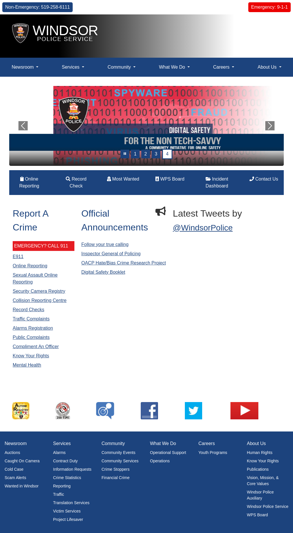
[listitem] (31, 410)
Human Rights (260, 452)
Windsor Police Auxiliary (260, 495)
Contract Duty (65, 461)
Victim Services (66, 511)
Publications (258, 469)
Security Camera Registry (39, 291)
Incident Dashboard (217, 182)
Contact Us (263, 179)
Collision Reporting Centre (40, 300)
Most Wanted (123, 179)
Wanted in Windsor (22, 486)
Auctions (12, 452)
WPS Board (169, 179)
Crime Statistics (67, 477)
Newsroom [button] (23, 67)
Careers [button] (222, 67)
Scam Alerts (15, 477)
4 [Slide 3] (167, 153)
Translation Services (71, 502)
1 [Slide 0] (135, 153)
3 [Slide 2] (156, 153)
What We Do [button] (172, 67)
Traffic (58, 494)
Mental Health (27, 365)
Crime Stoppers (115, 469)
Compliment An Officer (36, 346)
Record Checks (28, 309)
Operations (160, 461)
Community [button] (120, 67)
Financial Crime (115, 477)
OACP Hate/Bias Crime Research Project (123, 262)
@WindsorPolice (202, 227)
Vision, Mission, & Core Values (263, 480)
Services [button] (71, 67)
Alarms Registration (33, 328)
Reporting (62, 486)
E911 (18, 256)
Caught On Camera (22, 461)
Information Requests (72, 469)
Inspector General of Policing (110, 253)
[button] (275, 25)
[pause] (125, 154)
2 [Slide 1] (145, 153)
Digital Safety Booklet (103, 272)
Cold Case (14, 469)
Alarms (59, 452)
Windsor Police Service (267, 506)
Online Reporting (29, 182)
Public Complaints (31, 337)
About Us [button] (268, 67)
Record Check (76, 182)
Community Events (118, 452)
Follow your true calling (105, 244)
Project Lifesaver (68, 519)
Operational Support (168, 452)
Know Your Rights (31, 355)
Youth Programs (212, 452)
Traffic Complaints (31, 318)
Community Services (120, 461)
